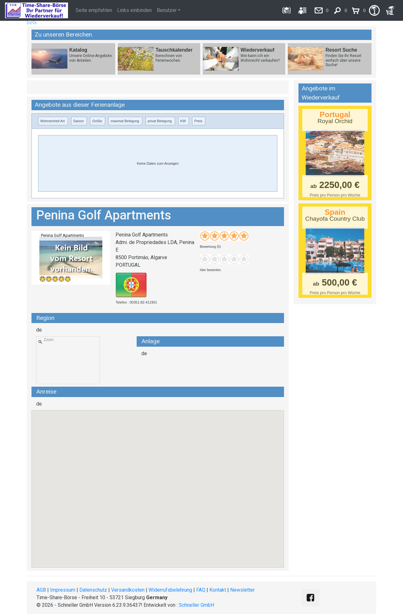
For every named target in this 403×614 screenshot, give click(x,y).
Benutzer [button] (167, 10)
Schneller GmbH (196, 605)
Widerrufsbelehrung (170, 590)
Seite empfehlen (94, 10)
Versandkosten (128, 590)
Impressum (62, 590)
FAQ (200, 590)
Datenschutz (93, 590)
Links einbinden (134, 10)
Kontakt (217, 590)
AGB (41, 590)
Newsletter (242, 590)
